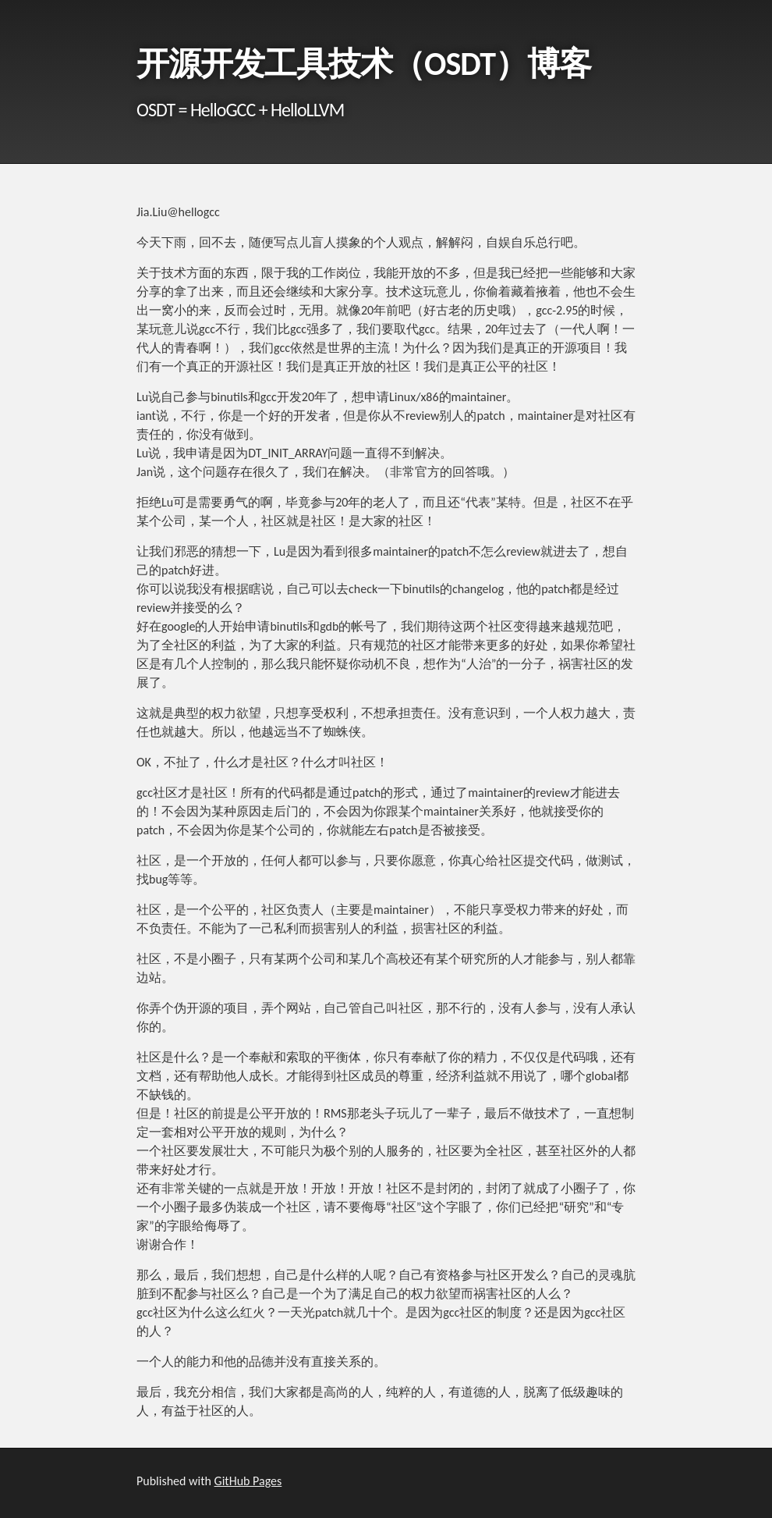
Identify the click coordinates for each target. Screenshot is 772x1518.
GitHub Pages (248, 1481)
